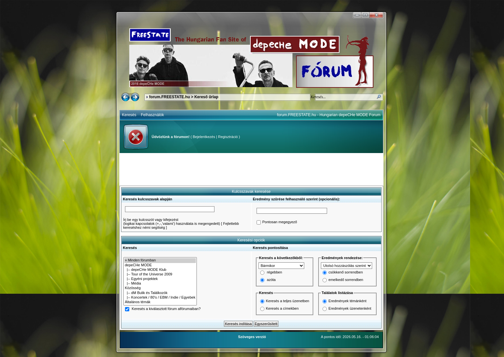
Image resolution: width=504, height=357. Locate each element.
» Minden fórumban (160, 260)
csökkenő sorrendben (345, 272)
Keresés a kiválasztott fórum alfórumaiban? (166, 309)
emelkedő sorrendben (345, 280)
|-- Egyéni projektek (160, 279)
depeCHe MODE (160, 265)
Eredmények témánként (347, 301)
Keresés (129, 115)
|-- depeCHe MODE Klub (160, 270)
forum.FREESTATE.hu (169, 97)
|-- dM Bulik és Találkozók (160, 293)
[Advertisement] (251, 169)
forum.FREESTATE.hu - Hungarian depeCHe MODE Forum (329, 115)
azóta (271, 280)
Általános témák (160, 302)
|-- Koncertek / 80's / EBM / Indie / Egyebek (160, 297)
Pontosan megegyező (279, 222)
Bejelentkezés (204, 137)
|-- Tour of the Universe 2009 (160, 274)
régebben (274, 272)
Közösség (160, 288)
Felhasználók (152, 115)
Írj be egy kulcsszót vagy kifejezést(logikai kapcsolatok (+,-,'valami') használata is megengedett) (171, 221)
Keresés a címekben (282, 308)
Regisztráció (228, 137)
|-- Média (160, 283)
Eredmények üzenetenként (349, 308)
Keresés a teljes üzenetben (287, 301)
